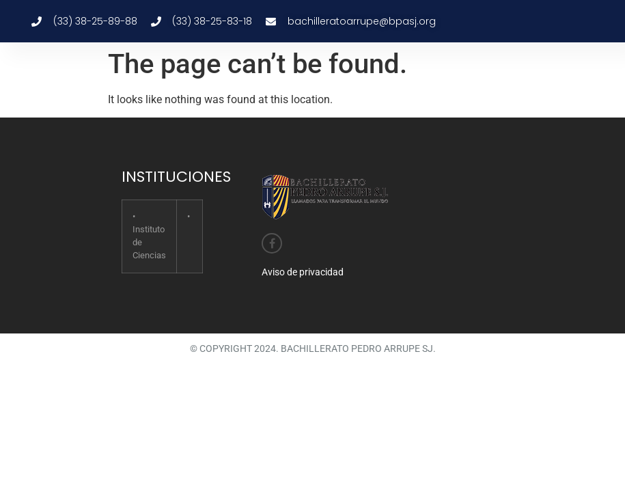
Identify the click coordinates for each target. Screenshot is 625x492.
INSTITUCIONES (176, 176)
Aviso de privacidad (303, 271)
